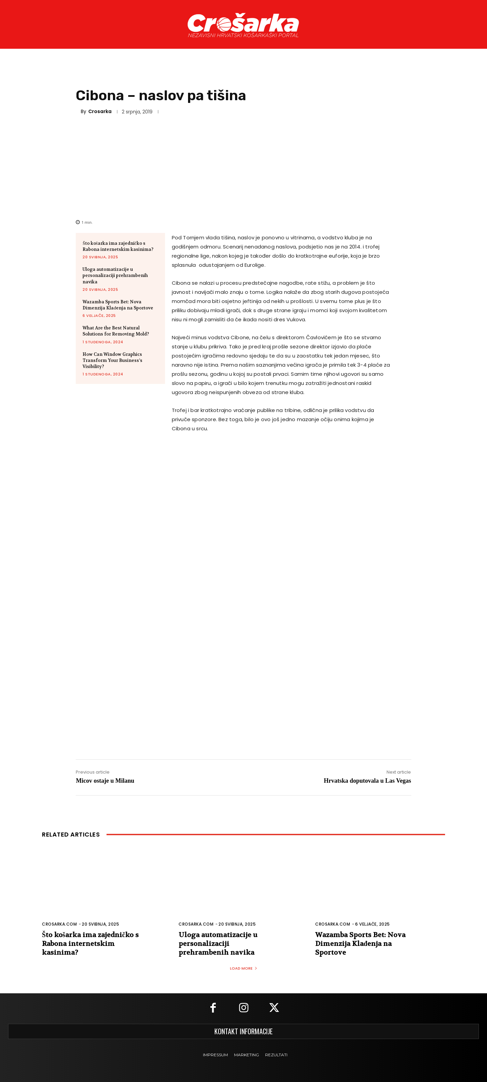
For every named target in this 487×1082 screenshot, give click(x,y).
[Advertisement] (243, 166)
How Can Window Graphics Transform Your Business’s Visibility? (112, 360)
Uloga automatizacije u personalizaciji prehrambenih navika (115, 275)
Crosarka (100, 111)
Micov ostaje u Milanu (105, 780)
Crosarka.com (59, 924)
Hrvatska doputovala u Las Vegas (367, 780)
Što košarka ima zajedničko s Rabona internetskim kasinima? (118, 246)
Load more (243, 968)
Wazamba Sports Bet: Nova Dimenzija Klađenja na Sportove (118, 305)
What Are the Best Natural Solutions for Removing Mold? (116, 331)
